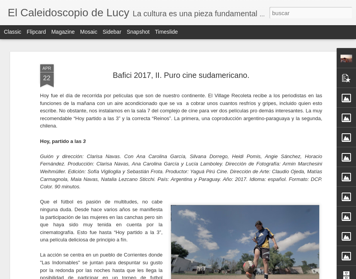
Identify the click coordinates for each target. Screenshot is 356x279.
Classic (12, 32)
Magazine (63, 32)
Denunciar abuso (234, 274)
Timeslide (166, 32)
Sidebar (112, 32)
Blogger (208, 274)
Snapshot (138, 32)
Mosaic (88, 32)
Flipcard (36, 32)
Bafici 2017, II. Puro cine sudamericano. (181, 50)
